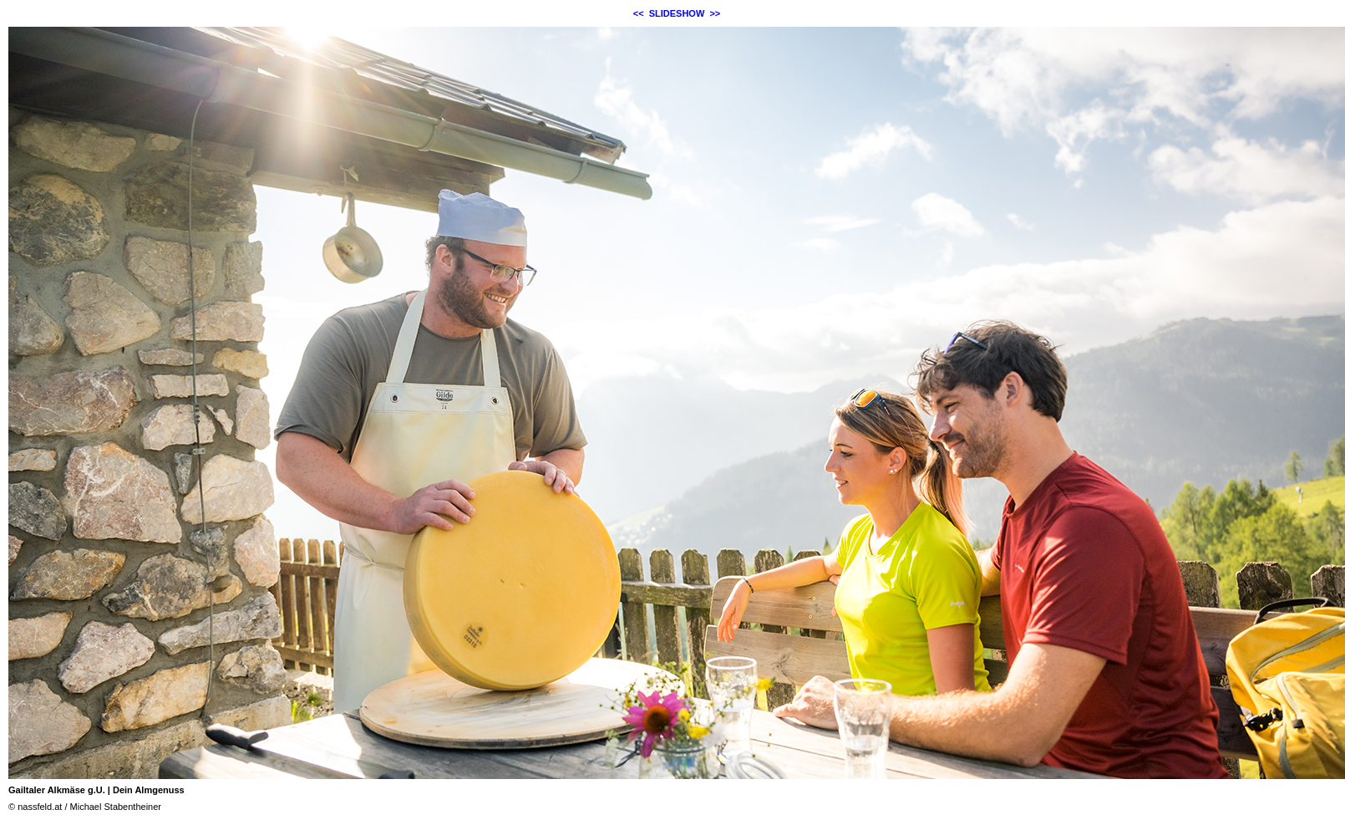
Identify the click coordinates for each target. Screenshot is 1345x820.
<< (638, 13)
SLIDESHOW (677, 13)
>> (714, 13)
